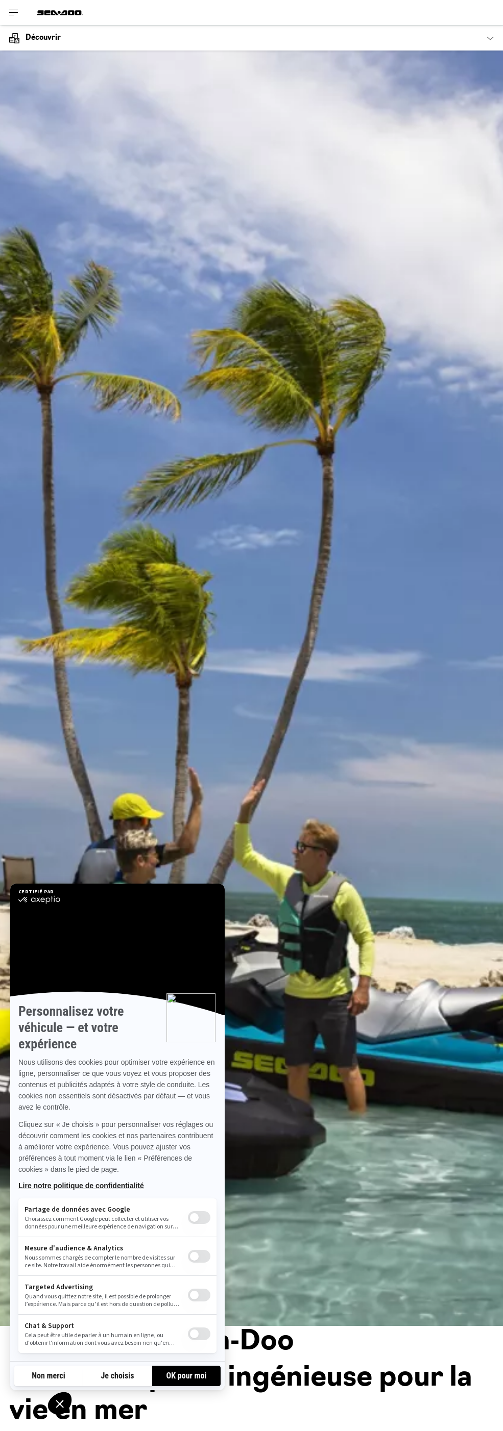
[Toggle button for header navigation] (14, 12)
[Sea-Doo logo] (60, 12)
